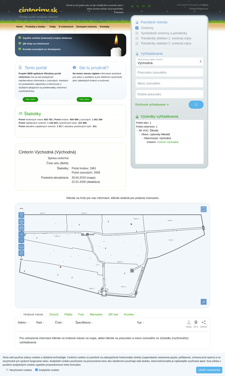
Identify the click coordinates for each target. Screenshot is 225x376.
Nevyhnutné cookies (21, 370)
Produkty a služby (35, 26)
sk (132, 6)
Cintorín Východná (167, 142)
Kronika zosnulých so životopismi (41, 49)
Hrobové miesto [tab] (33, 314)
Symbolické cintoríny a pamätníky (161, 33)
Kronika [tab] (128, 314)
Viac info (30, 99)
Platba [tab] (68, 314)
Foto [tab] (81, 314)
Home (19, 26)
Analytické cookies (49, 370)
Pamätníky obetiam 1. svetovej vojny (163, 38)
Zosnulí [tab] (53, 314)
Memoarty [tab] (96, 314)
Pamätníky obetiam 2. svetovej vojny (163, 43)
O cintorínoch (66, 26)
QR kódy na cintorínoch (36, 43)
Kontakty (105, 26)
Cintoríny (144, 28)
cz (137, 6)
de (149, 6)
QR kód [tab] (113, 314)
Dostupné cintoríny (86, 26)
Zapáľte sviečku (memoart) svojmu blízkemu (47, 38)
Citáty (52, 26)
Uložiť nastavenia (209, 369)
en (143, 6)
